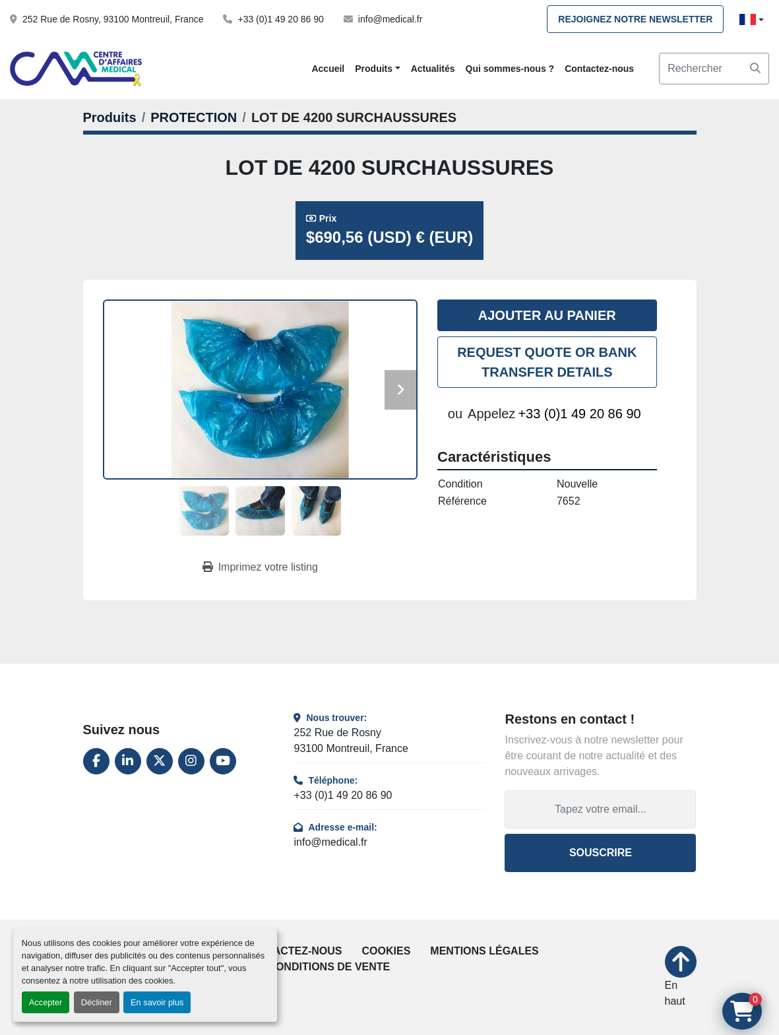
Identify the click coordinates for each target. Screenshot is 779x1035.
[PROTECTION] (193, 117)
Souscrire (600, 852)
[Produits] (110, 117)
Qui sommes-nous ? (510, 68)
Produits (373, 68)
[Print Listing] (260, 567)
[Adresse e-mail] (600, 809)
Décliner (96, 1002)
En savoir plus (157, 1002)
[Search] (714, 68)
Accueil (327, 68)
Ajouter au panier (547, 315)
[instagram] (191, 761)
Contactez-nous (599, 68)
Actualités (433, 68)
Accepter (46, 1002)
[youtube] (223, 761)
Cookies (386, 951)
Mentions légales (484, 951)
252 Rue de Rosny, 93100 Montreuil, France (112, 19)
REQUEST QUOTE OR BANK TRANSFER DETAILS (547, 362)
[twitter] (159, 761)
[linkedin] (128, 761)
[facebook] (96, 761)
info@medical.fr (390, 19)
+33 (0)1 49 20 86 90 (280, 19)
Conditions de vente (329, 966)
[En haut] (681, 977)
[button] (377, 68)
